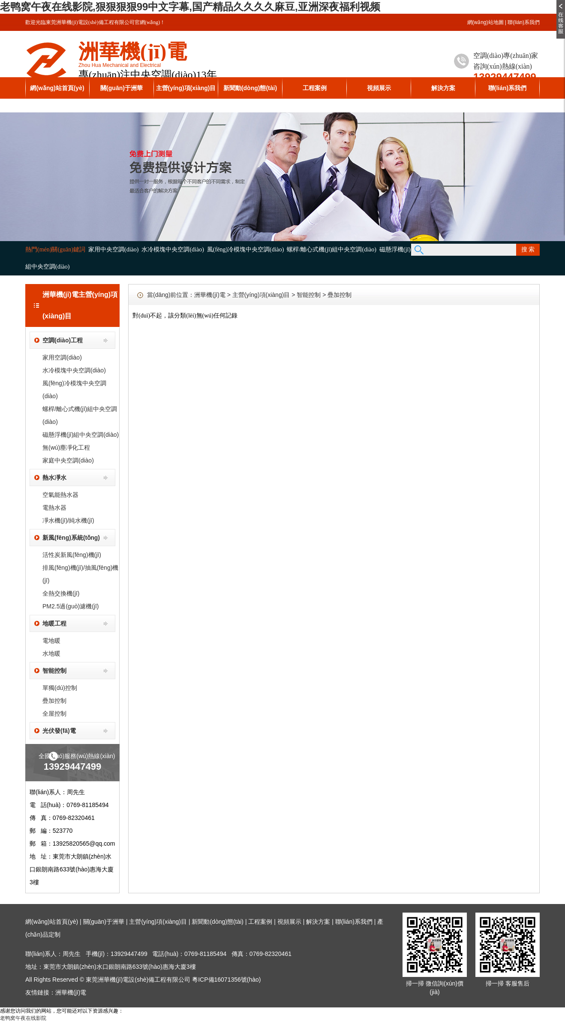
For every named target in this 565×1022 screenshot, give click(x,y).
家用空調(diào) (62, 357)
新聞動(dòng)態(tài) (250, 88)
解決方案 (443, 88)
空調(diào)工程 (62, 340)
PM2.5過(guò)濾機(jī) (70, 606)
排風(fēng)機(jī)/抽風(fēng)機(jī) (80, 574)
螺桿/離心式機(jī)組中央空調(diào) (331, 249)
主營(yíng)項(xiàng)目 (186, 88)
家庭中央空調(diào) (68, 460)
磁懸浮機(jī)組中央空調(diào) (80, 434)
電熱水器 (54, 507)
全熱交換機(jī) (60, 593)
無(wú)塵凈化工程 (66, 447)
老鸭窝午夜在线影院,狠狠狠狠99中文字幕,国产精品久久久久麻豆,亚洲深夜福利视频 (190, 6)
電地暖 (51, 640)
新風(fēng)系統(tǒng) (71, 537)
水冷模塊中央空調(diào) (172, 249)
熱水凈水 (54, 477)
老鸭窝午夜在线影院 (23, 1018)
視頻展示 (379, 88)
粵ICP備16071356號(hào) (226, 979)
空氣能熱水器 (60, 494)
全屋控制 (54, 713)
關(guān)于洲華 (121, 88)
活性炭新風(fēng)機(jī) (71, 554)
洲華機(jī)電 (209, 294)
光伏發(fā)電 (59, 730)
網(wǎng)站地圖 (485, 22)
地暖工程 (54, 623)
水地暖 (51, 653)
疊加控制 (54, 700)
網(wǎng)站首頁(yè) (57, 88)
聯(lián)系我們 (524, 22)
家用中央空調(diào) (113, 249)
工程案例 (315, 88)
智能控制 (54, 670)
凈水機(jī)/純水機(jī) (68, 520)
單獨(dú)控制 (59, 687)
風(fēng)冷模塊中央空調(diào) (245, 249)
